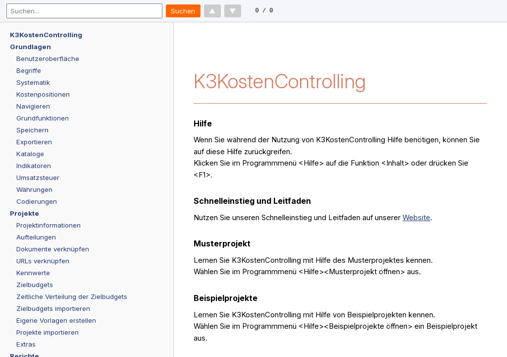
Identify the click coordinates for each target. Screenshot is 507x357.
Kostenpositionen (43, 94)
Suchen (183, 11)
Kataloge (30, 154)
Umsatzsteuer (37, 177)
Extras (26, 344)
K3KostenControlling (46, 35)
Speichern (32, 130)
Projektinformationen (48, 225)
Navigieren (33, 106)
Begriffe (28, 70)
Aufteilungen (36, 237)
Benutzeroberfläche (47, 58)
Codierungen (36, 201)
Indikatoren (33, 166)
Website (416, 217)
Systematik (33, 82)
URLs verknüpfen (42, 261)
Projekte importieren (47, 332)
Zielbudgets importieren (53, 308)
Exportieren (34, 142)
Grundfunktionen (42, 118)
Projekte (24, 213)
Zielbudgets (34, 285)
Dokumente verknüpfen (52, 249)
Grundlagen (30, 47)
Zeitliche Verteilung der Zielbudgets (71, 296)
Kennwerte (33, 273)
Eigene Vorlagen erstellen (56, 320)
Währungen (34, 189)
